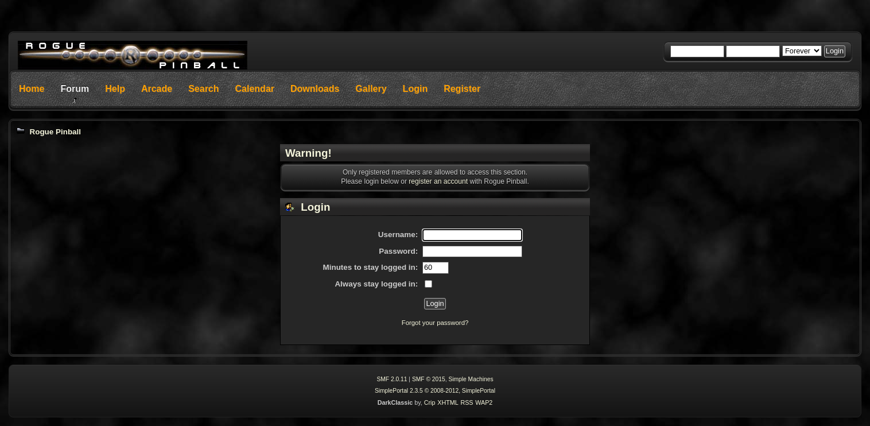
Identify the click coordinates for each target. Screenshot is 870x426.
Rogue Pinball (55, 131)
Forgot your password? (435, 322)
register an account (438, 181)
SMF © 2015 (428, 379)
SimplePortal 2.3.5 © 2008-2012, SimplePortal (435, 391)
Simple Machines (470, 379)
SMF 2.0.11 (391, 379)
